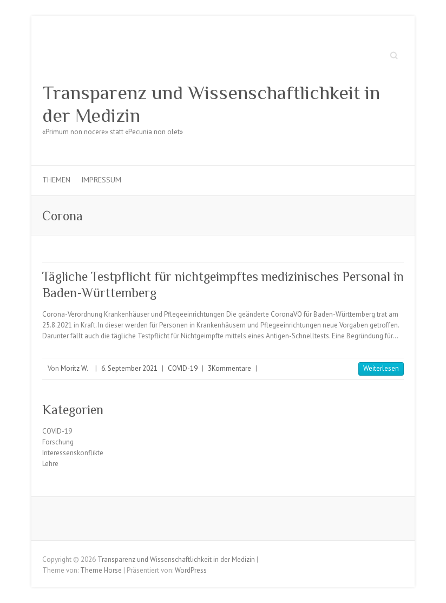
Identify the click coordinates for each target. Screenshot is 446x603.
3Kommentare (229, 368)
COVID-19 (183, 368)
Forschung (58, 442)
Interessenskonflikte (72, 452)
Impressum (101, 180)
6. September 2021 (129, 368)
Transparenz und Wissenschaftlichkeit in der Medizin (211, 104)
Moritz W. (74, 368)
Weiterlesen (381, 368)
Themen (56, 180)
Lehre (50, 463)
